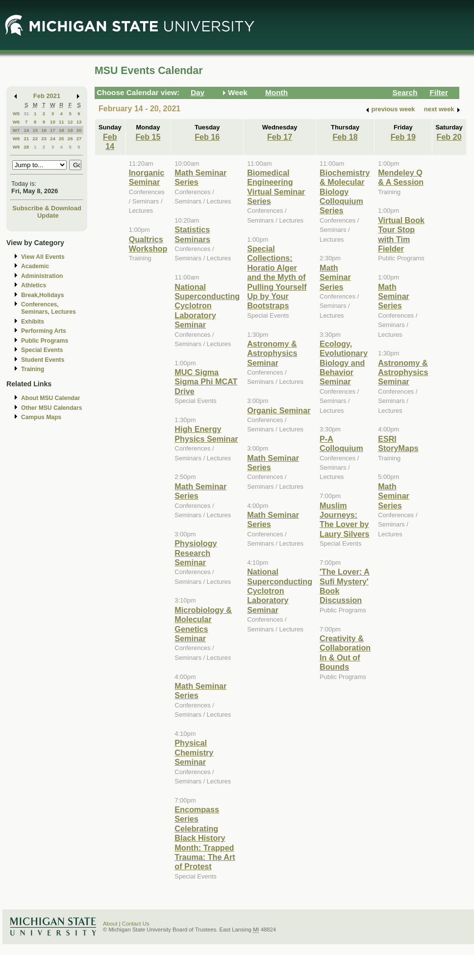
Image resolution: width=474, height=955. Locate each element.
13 (79, 122)
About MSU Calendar (50, 398)
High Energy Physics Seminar (206, 434)
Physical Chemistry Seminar (194, 752)
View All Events (43, 256)
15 (35, 130)
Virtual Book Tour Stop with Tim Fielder (401, 234)
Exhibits (32, 321)
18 (61, 130)
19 (70, 130)
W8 (16, 138)
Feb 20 (449, 136)
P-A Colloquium (341, 443)
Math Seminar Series (335, 277)
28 (26, 147)
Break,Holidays (42, 295)
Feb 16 (207, 136)
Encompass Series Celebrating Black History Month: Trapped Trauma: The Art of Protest (205, 838)
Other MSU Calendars (51, 407)
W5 (16, 113)
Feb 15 (147, 136)
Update (48, 215)
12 (70, 122)
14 (26, 130)
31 (26, 113)
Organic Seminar (278, 410)
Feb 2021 (46, 96)
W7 (16, 130)
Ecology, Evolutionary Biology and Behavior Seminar (344, 362)
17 (52, 130)
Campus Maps (41, 417)
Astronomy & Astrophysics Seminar (272, 353)
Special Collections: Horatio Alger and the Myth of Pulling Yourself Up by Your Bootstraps (277, 277)
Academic (35, 266)
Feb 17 (279, 136)
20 (79, 130)
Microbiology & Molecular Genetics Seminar (203, 624)
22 (35, 138)
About (110, 924)
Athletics (33, 285)
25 (61, 138)
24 (52, 138)
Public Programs (44, 340)
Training (32, 369)
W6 (16, 122)
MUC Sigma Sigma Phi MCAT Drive (206, 382)
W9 (16, 147)
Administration (42, 276)
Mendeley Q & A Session (401, 177)
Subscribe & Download (46, 208)
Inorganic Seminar (147, 177)
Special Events (42, 350)
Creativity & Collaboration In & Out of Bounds (345, 652)
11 (61, 122)
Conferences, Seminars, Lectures (48, 308)
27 (79, 138)
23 (44, 138)
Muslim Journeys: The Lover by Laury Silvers (344, 519)
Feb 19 (403, 136)
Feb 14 (110, 141)
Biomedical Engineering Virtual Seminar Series (276, 186)
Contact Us (136, 924)
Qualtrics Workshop (148, 244)
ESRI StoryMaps (398, 443)
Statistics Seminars (192, 234)
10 (52, 122)
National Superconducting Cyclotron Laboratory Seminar (207, 305)
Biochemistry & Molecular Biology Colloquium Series (345, 191)
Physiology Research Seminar (196, 553)
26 (70, 138)
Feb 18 (344, 136)
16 (44, 130)
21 (26, 138)
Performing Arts (43, 330)
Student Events (42, 359)
